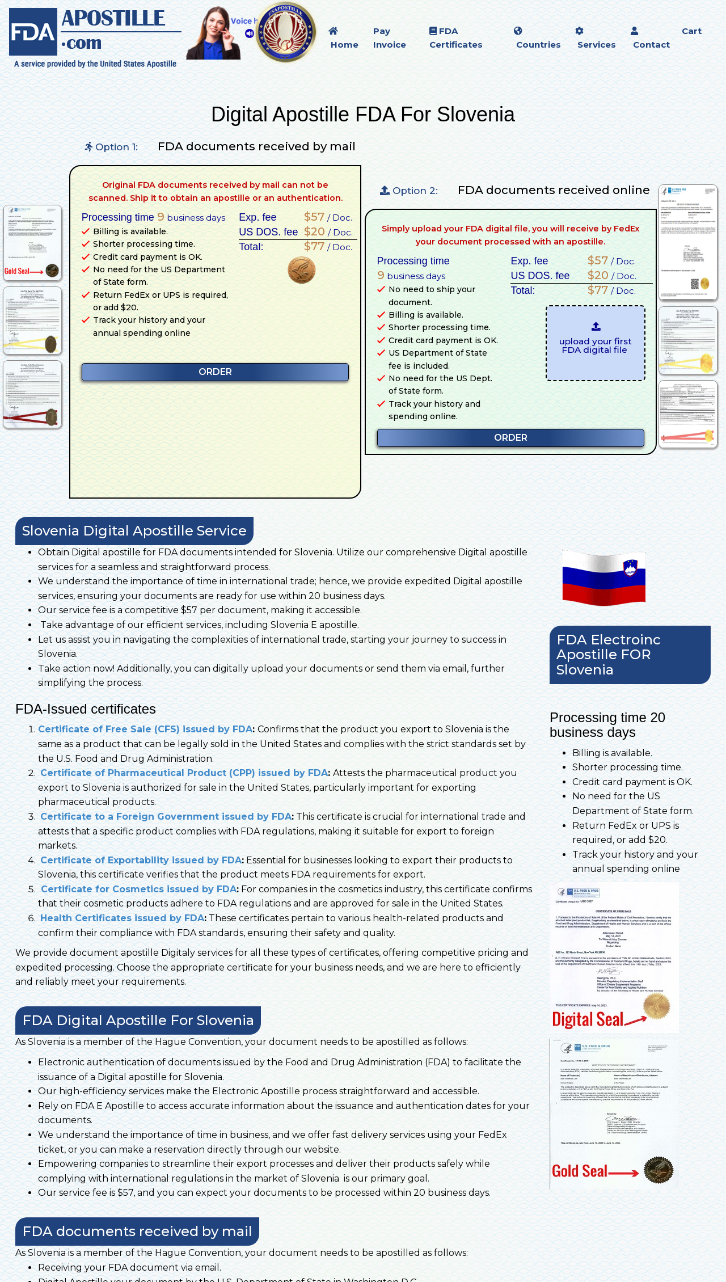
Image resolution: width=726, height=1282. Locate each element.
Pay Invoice (389, 38)
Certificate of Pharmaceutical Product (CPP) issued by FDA (184, 772)
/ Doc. (325, 216)
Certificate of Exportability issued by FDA (141, 860)
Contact (650, 38)
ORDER (215, 371)
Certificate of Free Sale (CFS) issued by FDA (145, 729)
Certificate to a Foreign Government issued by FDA (166, 816)
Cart (692, 31)
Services (595, 38)
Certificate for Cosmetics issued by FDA (137, 889)
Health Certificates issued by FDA (122, 918)
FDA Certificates (456, 38)
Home (343, 38)
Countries (537, 38)
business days (191, 216)
